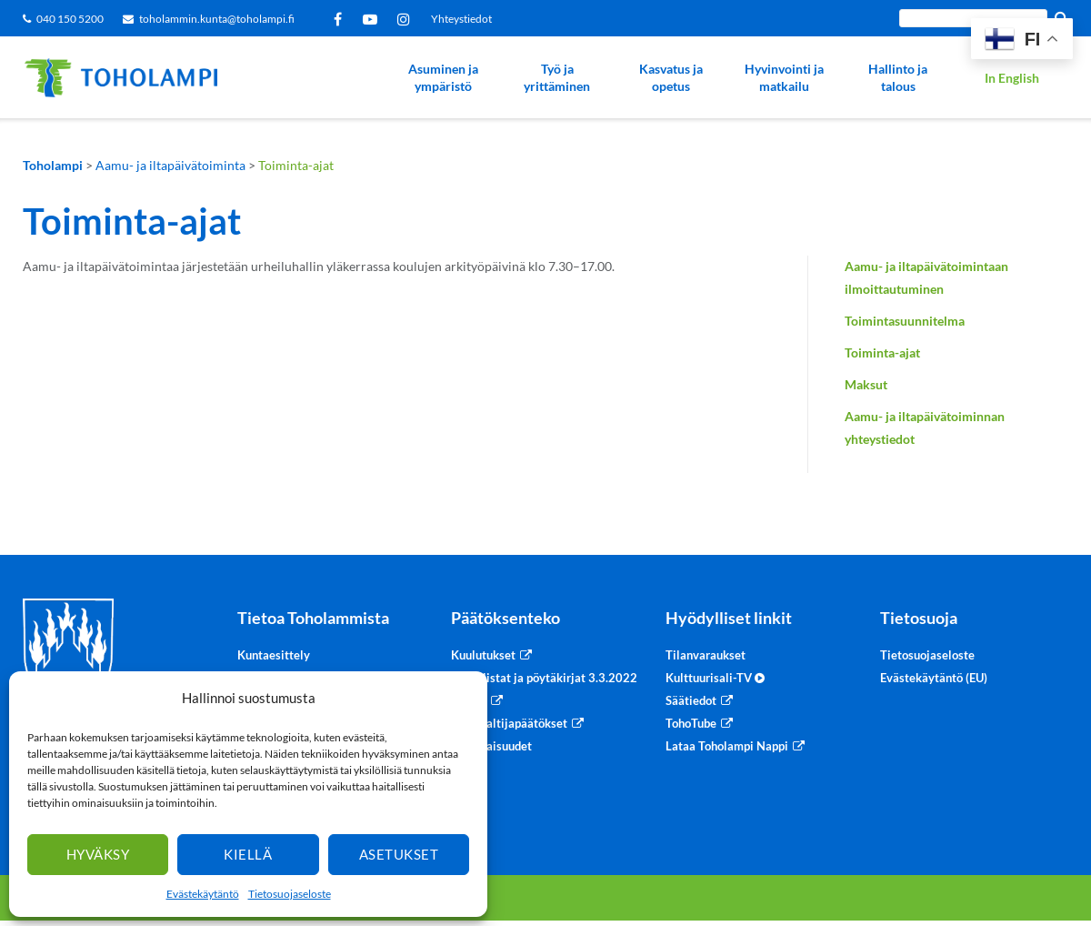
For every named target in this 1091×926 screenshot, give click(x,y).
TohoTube (691, 723)
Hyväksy (98, 854)
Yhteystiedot (461, 18)
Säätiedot (691, 700)
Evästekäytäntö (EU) (933, 677)
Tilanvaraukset (706, 655)
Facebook (341, 19)
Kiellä (248, 854)
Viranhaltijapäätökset (509, 723)
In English (1012, 78)
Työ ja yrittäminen (557, 78)
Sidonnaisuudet (491, 746)
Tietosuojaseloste (289, 894)
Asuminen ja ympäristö (443, 78)
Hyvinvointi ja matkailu (784, 78)
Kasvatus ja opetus (671, 78)
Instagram (406, 19)
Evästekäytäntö (202, 894)
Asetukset (399, 854)
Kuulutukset (483, 655)
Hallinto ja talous (897, 78)
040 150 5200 (70, 18)
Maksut (866, 384)
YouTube (373, 19)
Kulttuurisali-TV (715, 677)
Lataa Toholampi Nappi (727, 746)
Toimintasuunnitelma (905, 320)
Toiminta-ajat (882, 352)
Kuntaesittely (273, 655)
